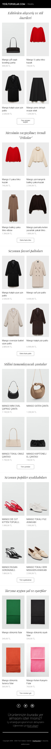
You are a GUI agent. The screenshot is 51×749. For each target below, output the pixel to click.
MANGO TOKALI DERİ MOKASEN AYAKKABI (37, 568)
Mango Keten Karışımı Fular (37, 682)
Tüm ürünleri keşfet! (25, 121)
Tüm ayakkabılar (25, 580)
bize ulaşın (32, 725)
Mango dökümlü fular (12, 632)
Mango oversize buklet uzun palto (13, 342)
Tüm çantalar (25, 467)
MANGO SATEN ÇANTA (37, 406)
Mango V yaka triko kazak (36, 61)
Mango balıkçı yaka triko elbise (11, 229)
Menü (48, 4)
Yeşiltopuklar (36, 741)
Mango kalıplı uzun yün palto (12, 109)
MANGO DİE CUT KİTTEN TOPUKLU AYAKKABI (10, 521)
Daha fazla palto (25, 354)
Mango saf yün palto (36, 292)
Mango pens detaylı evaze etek (36, 109)
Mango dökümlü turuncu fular (9, 682)
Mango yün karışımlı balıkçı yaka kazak (36, 181)
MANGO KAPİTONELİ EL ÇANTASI (36, 455)
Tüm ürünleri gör (25, 693)
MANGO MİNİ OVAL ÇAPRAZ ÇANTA (11, 407)
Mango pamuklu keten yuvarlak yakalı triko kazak (37, 229)
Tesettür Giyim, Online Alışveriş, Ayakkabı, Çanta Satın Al (13, 4)
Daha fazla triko (25, 240)
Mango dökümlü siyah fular (37, 634)
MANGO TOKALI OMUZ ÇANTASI (13, 455)
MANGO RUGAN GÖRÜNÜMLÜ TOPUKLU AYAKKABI (12, 569)
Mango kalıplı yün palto (37, 340)
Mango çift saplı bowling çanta (9, 61)
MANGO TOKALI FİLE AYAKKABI (37, 520)
